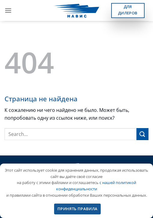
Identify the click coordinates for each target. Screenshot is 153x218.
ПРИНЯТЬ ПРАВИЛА (77, 208)
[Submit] (142, 134)
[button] (8, 10)
